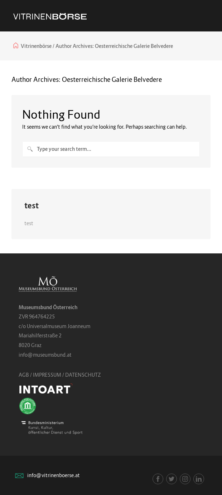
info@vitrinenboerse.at (53, 475)
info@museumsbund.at (45, 355)
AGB (24, 375)
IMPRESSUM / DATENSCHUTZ (67, 375)
